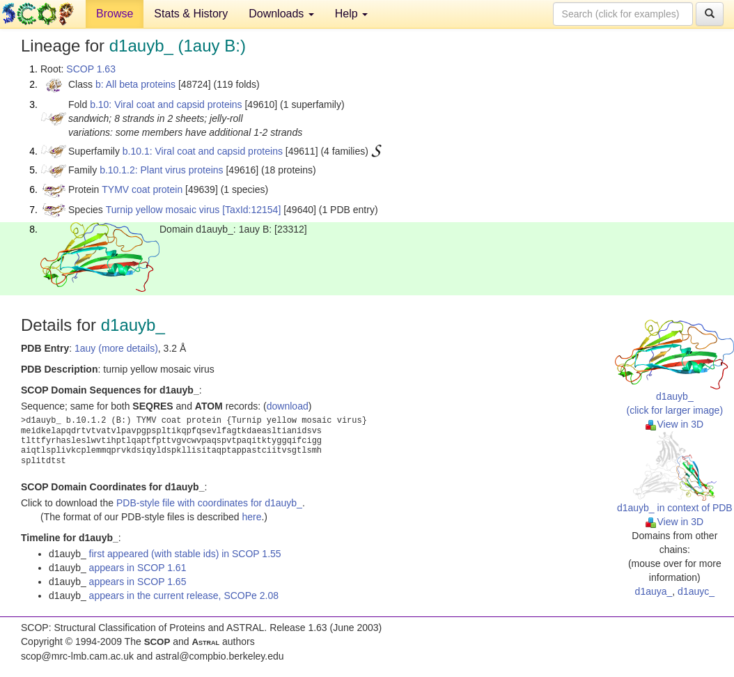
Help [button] (351, 14)
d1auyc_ (696, 591)
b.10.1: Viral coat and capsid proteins (203, 151)
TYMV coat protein (142, 189)
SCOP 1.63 (91, 69)
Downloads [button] (281, 14)
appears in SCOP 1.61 (138, 567)
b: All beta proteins (135, 84)
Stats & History (191, 14)
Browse (114, 14)
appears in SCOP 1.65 (138, 581)
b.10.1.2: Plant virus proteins (161, 170)
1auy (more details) (116, 348)
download (288, 406)
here (251, 516)
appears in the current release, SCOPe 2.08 (184, 595)
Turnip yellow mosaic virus (163, 209)
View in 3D (674, 424)
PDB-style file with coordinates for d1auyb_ (209, 502)
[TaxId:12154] (251, 209)
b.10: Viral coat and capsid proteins (166, 104)
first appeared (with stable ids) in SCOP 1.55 (185, 553)
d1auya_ (654, 591)
